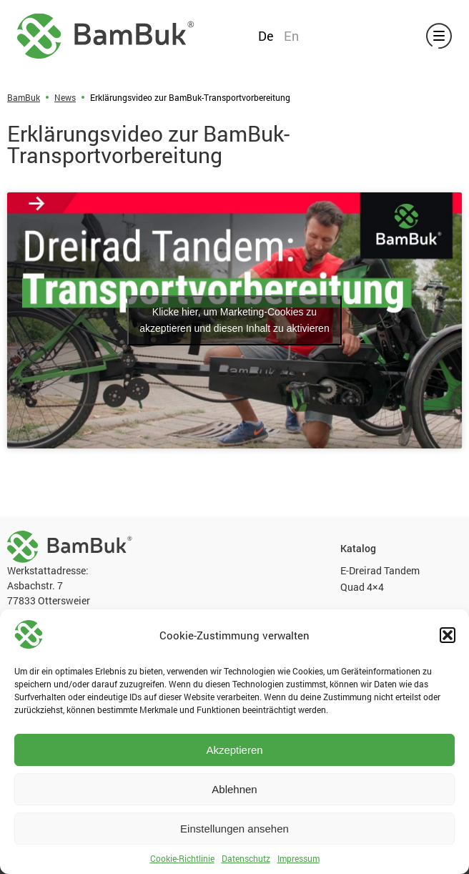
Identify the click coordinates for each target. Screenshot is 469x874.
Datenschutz (246, 858)
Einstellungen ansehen (234, 829)
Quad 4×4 (362, 587)
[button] (447, 635)
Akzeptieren (234, 750)
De (266, 35)
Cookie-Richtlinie (182, 858)
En (291, 35)
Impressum (298, 858)
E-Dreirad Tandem (380, 570)
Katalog (358, 549)
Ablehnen (234, 789)
